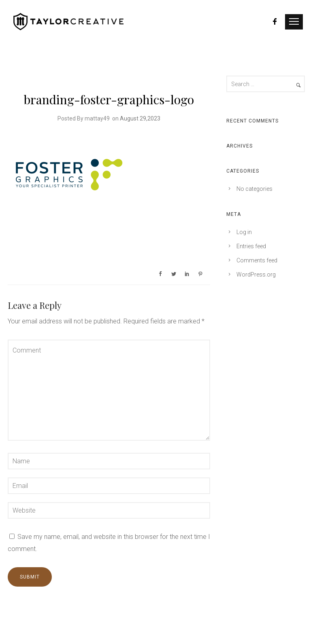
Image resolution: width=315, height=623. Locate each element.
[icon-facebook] (275, 21)
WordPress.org (256, 274)
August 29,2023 (140, 118)
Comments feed (256, 260)
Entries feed (251, 246)
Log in (244, 232)
